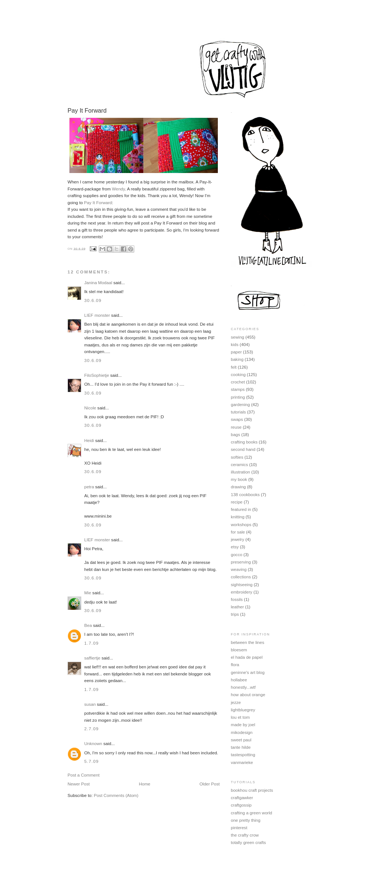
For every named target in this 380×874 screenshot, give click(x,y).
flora (235, 664)
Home (144, 784)
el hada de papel (247, 657)
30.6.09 (93, 300)
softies (237, 457)
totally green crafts (248, 842)
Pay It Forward (98, 202)
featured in (241, 509)
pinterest (239, 827)
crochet (238, 382)
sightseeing (242, 584)
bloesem (239, 650)
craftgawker (242, 797)
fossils (237, 599)
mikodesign (241, 732)
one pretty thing (246, 820)
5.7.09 (91, 761)
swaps (237, 419)
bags (235, 434)
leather (237, 607)
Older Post (209, 784)
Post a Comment (83, 775)
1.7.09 (91, 643)
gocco (236, 554)
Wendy (118, 189)
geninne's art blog (248, 672)
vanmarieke (242, 762)
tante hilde (240, 747)
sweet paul (241, 740)
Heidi (89, 440)
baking (237, 359)
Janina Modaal (98, 282)
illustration (240, 472)
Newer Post (79, 784)
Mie (87, 593)
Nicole (90, 408)
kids (235, 344)
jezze (236, 702)
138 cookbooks (245, 494)
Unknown (93, 743)
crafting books (244, 442)
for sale (238, 532)
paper (236, 352)
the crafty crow (245, 835)
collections (241, 577)
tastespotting (243, 754)
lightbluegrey (243, 710)
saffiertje (92, 658)
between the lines (247, 642)
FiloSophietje (96, 375)
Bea (88, 625)
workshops (241, 524)
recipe (237, 502)
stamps (238, 389)
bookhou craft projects (252, 790)
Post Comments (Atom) (116, 795)
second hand (243, 449)
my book (239, 479)
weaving (238, 569)
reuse (236, 427)
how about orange (248, 694)
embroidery (241, 592)
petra (89, 487)
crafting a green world (251, 813)
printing (238, 397)
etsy (235, 547)
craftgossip (241, 805)
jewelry (237, 539)
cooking (238, 374)
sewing (237, 337)
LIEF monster (97, 315)
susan (90, 704)
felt (233, 367)
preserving (241, 562)
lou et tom (240, 717)
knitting (238, 517)
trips (235, 614)
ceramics (239, 464)
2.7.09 (91, 729)
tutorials (238, 412)
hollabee (239, 680)
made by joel (243, 724)
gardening (240, 404)
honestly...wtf (243, 687)
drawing (238, 487)
